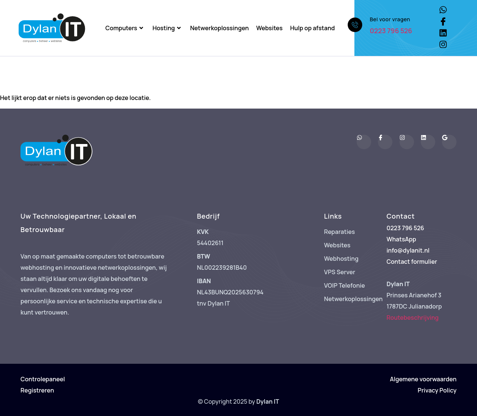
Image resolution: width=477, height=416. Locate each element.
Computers (125, 28)
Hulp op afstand (312, 28)
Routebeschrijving (412, 317)
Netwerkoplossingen (219, 28)
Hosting (167, 28)
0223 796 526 (391, 30)
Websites (269, 28)
